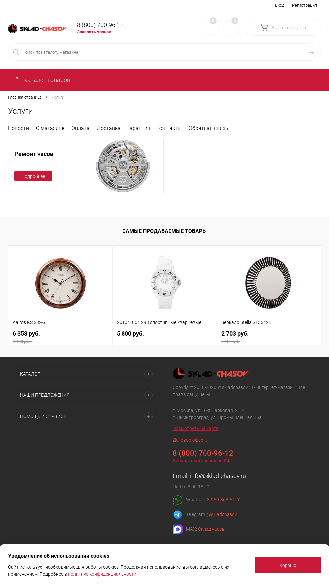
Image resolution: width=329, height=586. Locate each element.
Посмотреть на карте (195, 428)
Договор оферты (191, 440)
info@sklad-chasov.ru (218, 475)
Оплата (80, 128)
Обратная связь (208, 128)
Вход (279, 5)
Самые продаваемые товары (165, 231)
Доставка (109, 128)
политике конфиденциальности (102, 574)
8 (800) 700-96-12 (100, 24)
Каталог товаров (39, 79)
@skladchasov (222, 514)
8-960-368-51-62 (224, 499)
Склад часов (211, 529)
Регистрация (304, 5)
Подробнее (33, 176)
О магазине (50, 128)
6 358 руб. (60, 337)
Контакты (169, 128)
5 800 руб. (130, 333)
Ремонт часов (33, 153)
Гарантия (138, 128)
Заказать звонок (94, 31)
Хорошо (287, 565)
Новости (18, 128)
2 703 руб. (269, 337)
